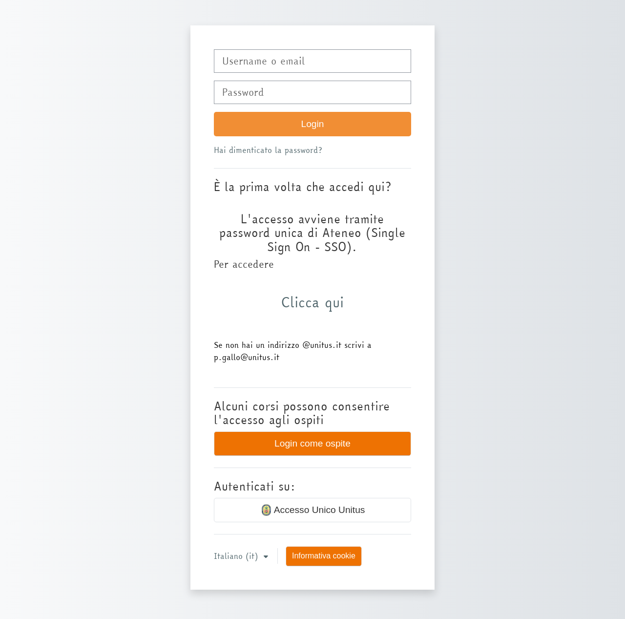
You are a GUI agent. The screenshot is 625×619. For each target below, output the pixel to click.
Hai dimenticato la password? (268, 150)
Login (312, 124)
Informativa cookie (323, 556)
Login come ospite (312, 443)
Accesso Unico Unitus (312, 510)
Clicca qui (312, 302)
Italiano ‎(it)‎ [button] (237, 556)
